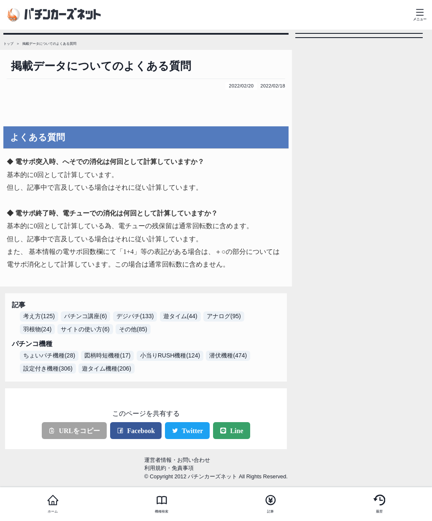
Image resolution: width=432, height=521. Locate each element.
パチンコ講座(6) (85, 316)
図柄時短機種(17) (107, 355)
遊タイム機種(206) (106, 368)
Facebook (136, 430)
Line (231, 430)
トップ (8, 44)
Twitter (187, 430)
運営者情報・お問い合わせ (177, 460)
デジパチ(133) (135, 316)
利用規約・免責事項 (169, 468)
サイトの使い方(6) (85, 329)
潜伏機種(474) (228, 355)
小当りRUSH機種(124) (170, 355)
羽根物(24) (37, 329)
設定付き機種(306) (48, 368)
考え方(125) (39, 316)
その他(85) (133, 329)
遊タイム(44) (180, 316)
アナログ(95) (224, 316)
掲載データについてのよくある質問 (49, 44)
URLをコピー (74, 430)
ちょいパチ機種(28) (49, 355)
